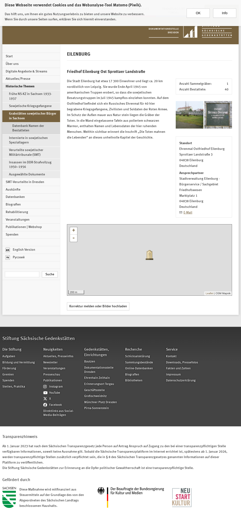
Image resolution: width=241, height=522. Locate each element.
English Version (20, 250)
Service (172, 350)
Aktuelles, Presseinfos (58, 356)
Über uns (12, 64)
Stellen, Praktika (13, 386)
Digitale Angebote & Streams (26, 71)
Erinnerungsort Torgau (99, 384)
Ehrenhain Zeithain (97, 377)
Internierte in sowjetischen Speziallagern (28, 140)
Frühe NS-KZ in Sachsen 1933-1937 (30, 96)
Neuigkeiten (53, 350)
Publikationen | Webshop (24, 227)
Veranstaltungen (18, 219)
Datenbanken (15, 197)
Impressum (173, 374)
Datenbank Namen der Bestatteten (28, 128)
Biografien (13, 204)
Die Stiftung (12, 350)
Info (224, 11)
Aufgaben (8, 356)
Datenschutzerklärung (181, 380)
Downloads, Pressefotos (182, 362)
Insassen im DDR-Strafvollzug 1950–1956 (30, 165)
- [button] (73, 238)
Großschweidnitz (95, 396)
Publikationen (52, 380)
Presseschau (51, 374)
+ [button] (73, 230)
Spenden (12, 234)
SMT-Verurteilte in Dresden (25, 182)
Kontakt (171, 356)
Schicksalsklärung (137, 356)
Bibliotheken (133, 380)
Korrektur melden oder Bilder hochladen (98, 306)
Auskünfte (13, 189)
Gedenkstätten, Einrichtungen (96, 352)
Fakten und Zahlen (178, 368)
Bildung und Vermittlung (18, 362)
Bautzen (89, 361)
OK (198, 11)
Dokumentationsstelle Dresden (99, 370)
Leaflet (209, 293)
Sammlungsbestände (139, 362)
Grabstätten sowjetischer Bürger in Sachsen (32, 116)
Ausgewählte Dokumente (27, 174)
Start (9, 56)
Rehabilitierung (17, 212)
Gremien (8, 374)
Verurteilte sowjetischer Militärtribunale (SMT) (26, 152)
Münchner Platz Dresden (100, 402)
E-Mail (188, 212)
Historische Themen (20, 86)
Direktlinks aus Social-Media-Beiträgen (58, 413)
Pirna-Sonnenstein (96, 408)
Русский (15, 257)
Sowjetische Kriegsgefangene (30, 106)
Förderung (9, 368)
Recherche (133, 350)
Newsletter (50, 362)
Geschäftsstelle (94, 390)
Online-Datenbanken (139, 368)
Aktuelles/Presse (18, 78)
